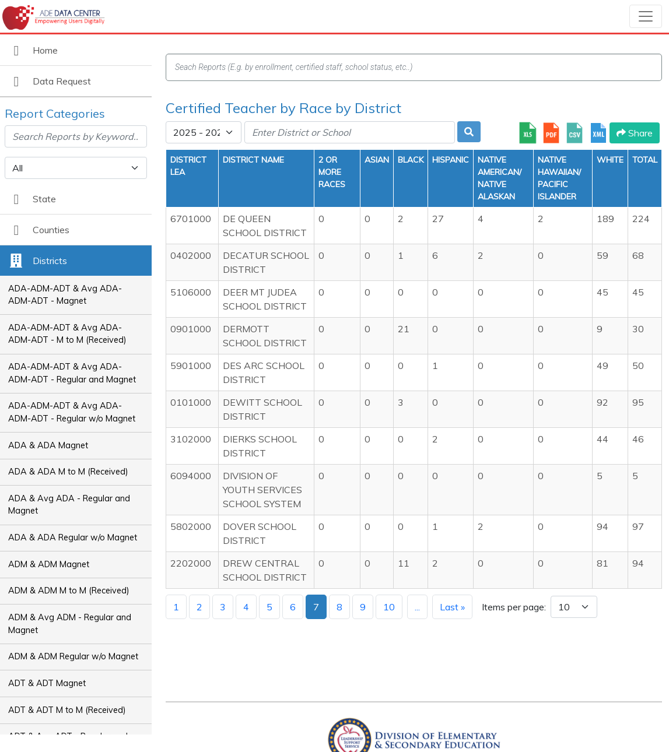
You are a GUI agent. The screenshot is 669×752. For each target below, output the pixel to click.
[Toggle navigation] (645, 16)
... (417, 607)
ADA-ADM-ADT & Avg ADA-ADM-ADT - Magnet (65, 295)
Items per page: (514, 607)
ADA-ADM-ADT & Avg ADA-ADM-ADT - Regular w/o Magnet (71, 412)
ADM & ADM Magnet (48, 564)
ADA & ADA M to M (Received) (68, 471)
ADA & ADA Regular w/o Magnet (72, 537)
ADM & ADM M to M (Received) (68, 590)
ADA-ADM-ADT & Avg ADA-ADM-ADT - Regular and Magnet (72, 373)
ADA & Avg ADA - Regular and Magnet (69, 504)
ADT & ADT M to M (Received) (67, 710)
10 (389, 607)
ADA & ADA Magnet (48, 445)
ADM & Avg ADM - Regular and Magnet (69, 623)
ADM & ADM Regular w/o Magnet (73, 656)
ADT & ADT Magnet (47, 683)
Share (635, 133)
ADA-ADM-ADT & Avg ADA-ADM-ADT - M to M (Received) (67, 334)
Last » (452, 607)
